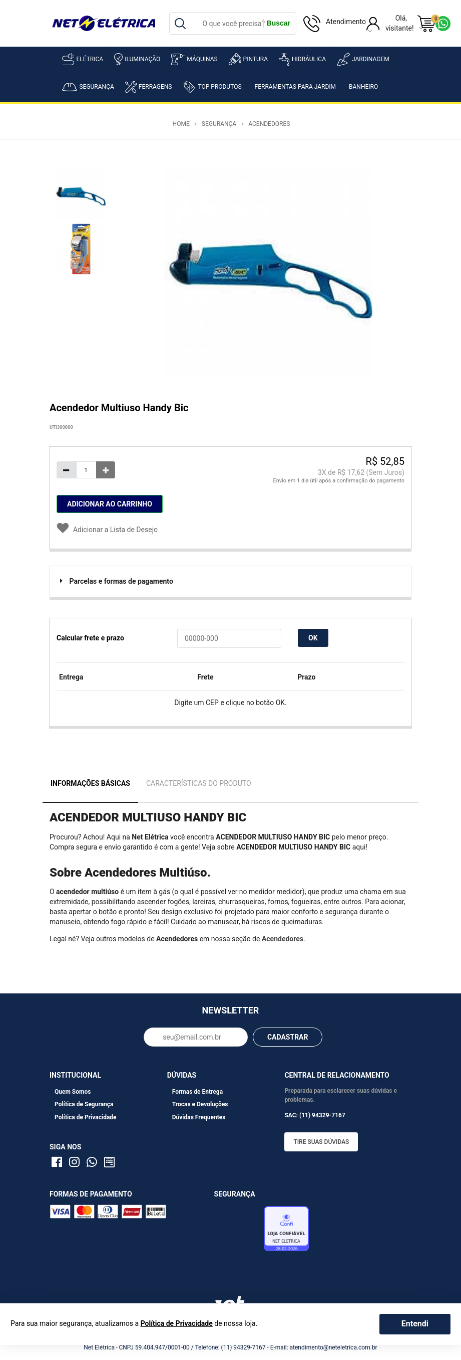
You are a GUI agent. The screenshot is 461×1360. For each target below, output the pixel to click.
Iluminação (137, 59)
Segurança (88, 87)
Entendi (414, 1323)
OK (313, 638)
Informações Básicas (90, 783)
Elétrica (82, 59)
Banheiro (363, 86)
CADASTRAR (287, 1037)
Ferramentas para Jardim (295, 86)
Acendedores (269, 124)
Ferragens (148, 87)
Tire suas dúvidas (321, 1141)
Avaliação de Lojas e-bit (238, 1231)
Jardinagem (363, 59)
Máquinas (194, 59)
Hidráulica (302, 59)
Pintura (248, 59)
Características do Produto (198, 783)
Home (181, 124)
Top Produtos (212, 86)
